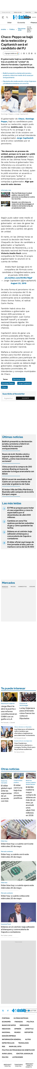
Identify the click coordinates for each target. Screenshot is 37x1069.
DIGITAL (7, 1065)
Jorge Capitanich (25, 138)
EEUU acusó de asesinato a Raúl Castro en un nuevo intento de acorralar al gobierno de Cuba (17, 481)
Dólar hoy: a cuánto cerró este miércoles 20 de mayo (15, 855)
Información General (11, 1039)
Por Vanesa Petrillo (19, 752)
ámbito (3, 29)
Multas (5, 1057)
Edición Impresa (9, 1036)
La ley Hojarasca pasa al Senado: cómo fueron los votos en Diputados (27, 713)
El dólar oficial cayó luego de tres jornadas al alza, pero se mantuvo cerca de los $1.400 (20, 544)
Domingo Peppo (8, 383)
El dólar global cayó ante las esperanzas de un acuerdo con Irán (6, 793)
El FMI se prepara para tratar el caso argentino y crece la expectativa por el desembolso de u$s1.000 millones (20, 513)
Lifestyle (29, 1029)
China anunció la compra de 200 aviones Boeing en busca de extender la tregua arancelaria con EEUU (18, 470)
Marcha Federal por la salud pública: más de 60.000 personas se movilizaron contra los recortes (23, 196)
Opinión (17, 1029)
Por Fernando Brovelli (20, 738)
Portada (6, 1018)
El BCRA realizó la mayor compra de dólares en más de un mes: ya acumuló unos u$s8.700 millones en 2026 (31, 801)
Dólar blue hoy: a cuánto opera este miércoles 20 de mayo (17, 886)
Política (12, 29)
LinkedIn (18, 1011)
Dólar (9, 23)
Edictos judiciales (24, 1054)
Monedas (5, 586)
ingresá (34, 17)
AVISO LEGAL (7, 1054)
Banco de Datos (9, 1025)
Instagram (13, 1011)
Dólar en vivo (18, 12)
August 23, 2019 (18, 283)
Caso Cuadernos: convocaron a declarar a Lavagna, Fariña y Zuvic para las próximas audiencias (24, 746)
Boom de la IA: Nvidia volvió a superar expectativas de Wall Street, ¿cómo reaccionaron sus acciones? (17, 457)
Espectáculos (8, 1043)
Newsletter (31, 1011)
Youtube (23, 1010)
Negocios (6, 1029)
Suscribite (25, 398)
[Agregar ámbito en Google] (11, 53)
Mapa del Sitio (15, 1046)
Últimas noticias (21, 1018)
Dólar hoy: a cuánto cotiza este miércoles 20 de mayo (15, 897)
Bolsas (13, 586)
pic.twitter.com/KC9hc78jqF (18, 278)
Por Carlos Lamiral (6, 935)
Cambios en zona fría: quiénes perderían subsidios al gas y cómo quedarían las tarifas (20, 524)
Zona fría (28, 12)
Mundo (17, 1032)
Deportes (28, 1032)
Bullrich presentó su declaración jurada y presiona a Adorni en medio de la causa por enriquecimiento (18, 75)
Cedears (32, 586)
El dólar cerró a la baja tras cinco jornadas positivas (18, 791)
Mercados (24, 1025)
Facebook (7, 1011)
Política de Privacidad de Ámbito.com (18, 1050)
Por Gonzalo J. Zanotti (8, 722)
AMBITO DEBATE (29, 1065)
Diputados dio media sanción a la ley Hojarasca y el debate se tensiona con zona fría (19, 82)
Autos (28, 1039)
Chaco (21, 119)
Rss (3, 1046)
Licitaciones (17, 1057)
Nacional (6, 1032)
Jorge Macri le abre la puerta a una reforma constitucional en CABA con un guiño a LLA (9, 712)
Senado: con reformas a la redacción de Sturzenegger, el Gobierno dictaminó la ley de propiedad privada (23, 205)
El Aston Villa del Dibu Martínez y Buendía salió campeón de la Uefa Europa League (18, 492)
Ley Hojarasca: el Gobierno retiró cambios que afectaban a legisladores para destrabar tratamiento (24, 732)
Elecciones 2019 (21, 29)
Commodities (22, 586)
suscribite (27, 17)
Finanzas (19, 1022)
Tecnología (23, 1043)
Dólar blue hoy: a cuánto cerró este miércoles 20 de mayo (17, 845)
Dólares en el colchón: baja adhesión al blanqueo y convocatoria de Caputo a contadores (19, 535)
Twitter (3, 1010)
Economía (21, 23)
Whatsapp (29, 1011)
